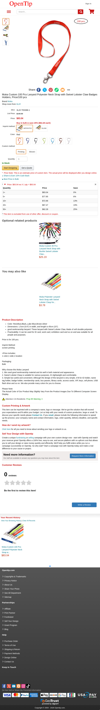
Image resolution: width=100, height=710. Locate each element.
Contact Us (37, 415)
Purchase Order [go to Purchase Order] (11, 641)
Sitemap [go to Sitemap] (7, 597)
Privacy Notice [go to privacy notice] (10, 581)
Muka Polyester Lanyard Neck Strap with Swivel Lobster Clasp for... (49, 299)
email (50, 415)
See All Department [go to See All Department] (12, 593)
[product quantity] (21, 159)
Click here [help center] (6, 429)
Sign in (88, 4)
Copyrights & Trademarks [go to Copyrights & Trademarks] (15, 576)
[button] (54, 52)
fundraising (21, 438)
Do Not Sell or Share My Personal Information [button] (21, 690)
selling (31, 438)
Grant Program (10, 625)
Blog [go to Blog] (6, 629)
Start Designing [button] (10, 168)
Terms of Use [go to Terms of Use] (10, 645)
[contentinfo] (21, 4)
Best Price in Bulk (10, 179)
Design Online (10, 657)
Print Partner (9, 613)
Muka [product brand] (10, 101)
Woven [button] (32, 152)
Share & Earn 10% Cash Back (15, 176)
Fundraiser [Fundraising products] (9, 617)
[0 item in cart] (91, 12)
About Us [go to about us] (8, 585)
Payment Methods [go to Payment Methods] (12, 653)
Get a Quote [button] (27, 168)
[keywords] (47, 11)
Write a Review (84, 505)
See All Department (8, 11)
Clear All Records (28, 521)
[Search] (80, 11)
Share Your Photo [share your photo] (11, 589)
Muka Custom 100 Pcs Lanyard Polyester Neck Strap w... (12, 549)
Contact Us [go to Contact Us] (9, 662)
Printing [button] (21, 152)
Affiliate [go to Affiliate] (7, 609)
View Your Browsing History (11, 521)
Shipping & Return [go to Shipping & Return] (12, 649)
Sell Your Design (11, 621)
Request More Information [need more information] (83, 456)
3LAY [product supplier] (18, 104)
